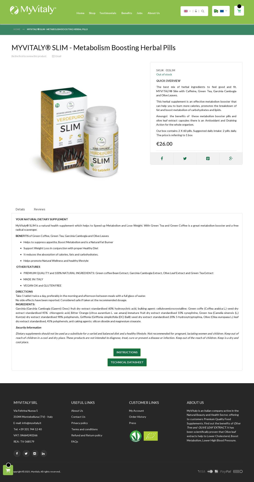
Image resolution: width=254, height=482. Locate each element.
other (238, 472)
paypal (225, 472)
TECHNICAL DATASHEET (127, 362)
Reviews (39, 209)
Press (132, 423)
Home (17, 29)
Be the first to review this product (29, 56)
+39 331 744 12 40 (30, 429)
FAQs (74, 441)
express (216, 472)
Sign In (196, 11)
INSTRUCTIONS (127, 352)
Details (20, 209)
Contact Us (78, 416)
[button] (221, 11)
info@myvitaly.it (31, 423)
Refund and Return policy (86, 435)
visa (201, 472)
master (210, 472)
